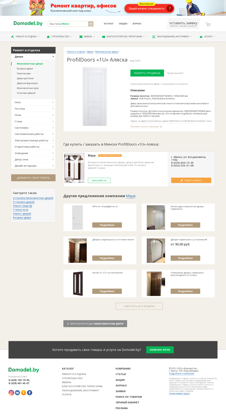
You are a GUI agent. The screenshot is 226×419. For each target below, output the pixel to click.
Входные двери (25, 68)
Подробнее (107, 225)
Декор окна (21, 159)
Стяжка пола (20, 209)
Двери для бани (25, 78)
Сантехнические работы (29, 134)
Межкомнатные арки (28, 88)
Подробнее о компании (181, 373)
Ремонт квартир (22, 205)
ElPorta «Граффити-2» (105, 206)
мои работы (99, 180)
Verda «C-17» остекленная (107, 273)
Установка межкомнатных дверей (33, 198)
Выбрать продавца (147, 73)
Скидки (123, 23)
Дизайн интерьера (25, 165)
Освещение (21, 153)
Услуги (207, 36)
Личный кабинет (127, 402)
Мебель (87, 36)
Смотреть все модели (139, 306)
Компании (123, 368)
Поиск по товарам (129, 396)
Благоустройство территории (123, 36)
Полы (18, 115)
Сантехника (21, 127)
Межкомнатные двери (30, 63)
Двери (19, 56)
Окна (18, 102)
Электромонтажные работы (31, 140)
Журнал (137, 23)
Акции (120, 380)
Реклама (122, 408)
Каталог (109, 23)
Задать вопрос (191, 180)
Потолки (20, 108)
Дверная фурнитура (27, 83)
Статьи (121, 374)
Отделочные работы (27, 146)
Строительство (59, 36)
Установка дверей (26, 93)
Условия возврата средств (179, 393)
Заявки (121, 391)
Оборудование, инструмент (172, 36)
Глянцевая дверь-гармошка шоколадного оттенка (187, 274)
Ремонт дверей (22, 213)
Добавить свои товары (33, 177)
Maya (92, 155)
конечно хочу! (160, 349)
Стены (18, 121)
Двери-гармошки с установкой (189, 239)
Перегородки (24, 73)
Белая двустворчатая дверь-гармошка (188, 207)
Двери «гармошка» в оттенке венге (113, 239)
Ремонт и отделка (25, 36)
